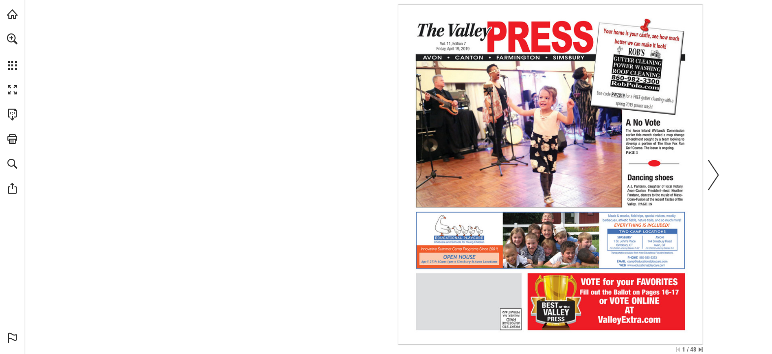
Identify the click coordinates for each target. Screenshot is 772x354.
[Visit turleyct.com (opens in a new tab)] (12, 14)
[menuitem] (12, 51)
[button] (12, 39)
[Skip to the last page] (701, 349)
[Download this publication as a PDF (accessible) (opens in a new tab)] (12, 114)
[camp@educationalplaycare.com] (647, 262)
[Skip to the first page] (678, 349)
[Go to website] (646, 265)
